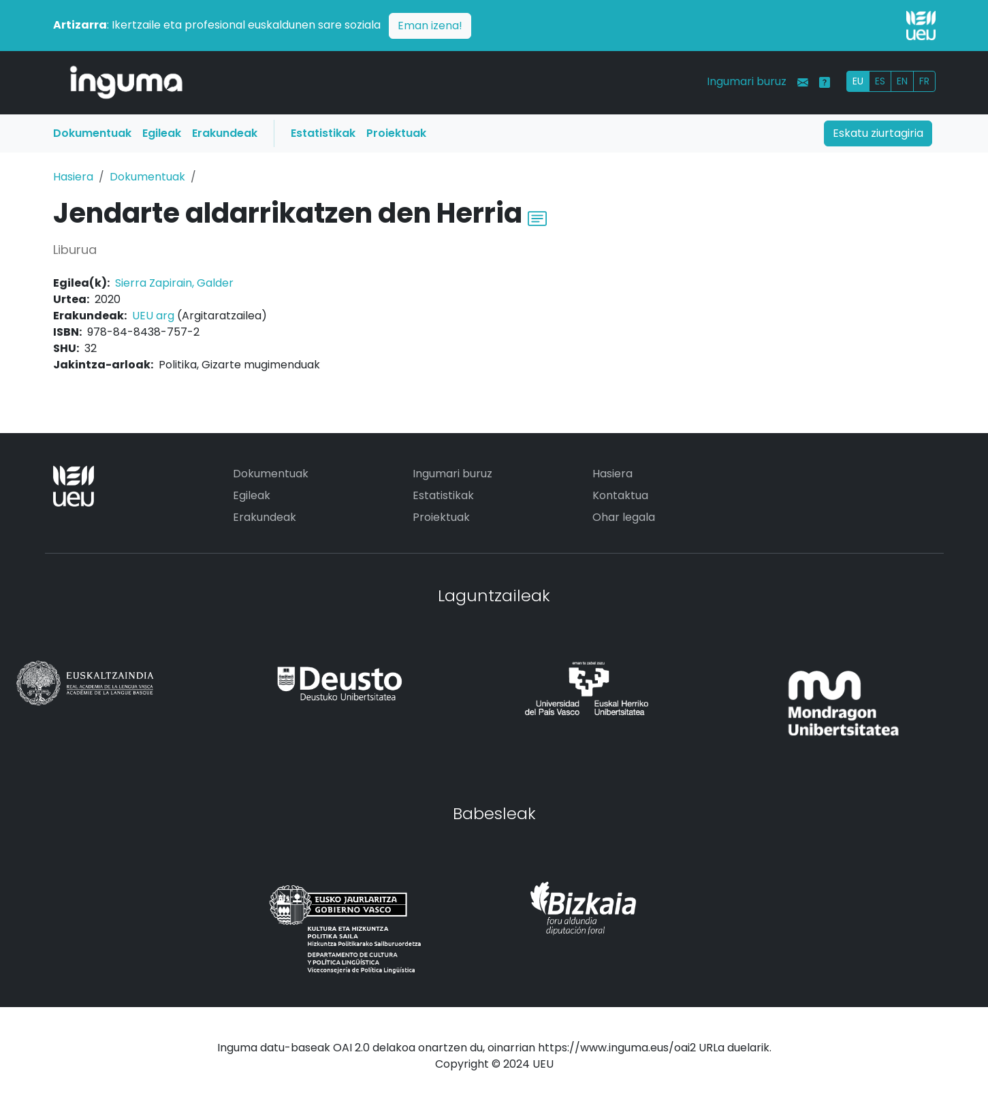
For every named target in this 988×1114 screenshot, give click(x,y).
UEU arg (153, 315)
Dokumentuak (92, 133)
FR (924, 81)
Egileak (161, 133)
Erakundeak (224, 133)
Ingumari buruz (746, 81)
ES (880, 81)
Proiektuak (396, 133)
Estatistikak (323, 133)
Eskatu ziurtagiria (878, 133)
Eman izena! (430, 25)
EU (857, 81)
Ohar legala (623, 517)
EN (902, 81)
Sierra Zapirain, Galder (174, 283)
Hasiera (73, 177)
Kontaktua (620, 495)
